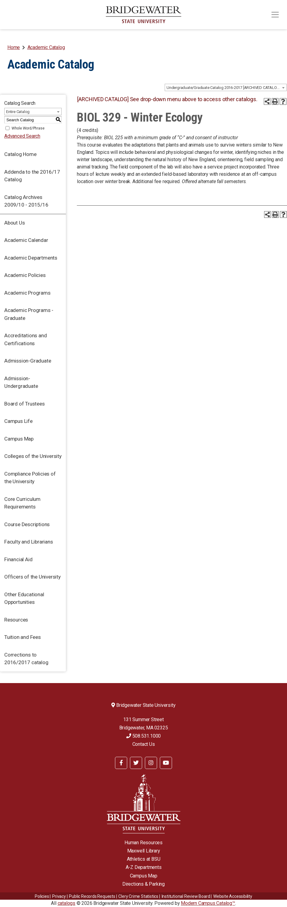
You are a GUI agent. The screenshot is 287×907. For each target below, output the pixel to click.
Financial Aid (18, 559)
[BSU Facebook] (121, 763)
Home (13, 47)
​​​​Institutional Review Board (186, 896)
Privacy (59, 896)
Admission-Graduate (27, 361)
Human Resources (143, 842)
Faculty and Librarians (28, 542)
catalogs (66, 903)
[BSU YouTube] (166, 763)
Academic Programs (27, 293)
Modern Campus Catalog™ (208, 903)
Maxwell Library (143, 851)
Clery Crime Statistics (138, 896)
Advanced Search (22, 136)
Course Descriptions (27, 524)
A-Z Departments (144, 867)
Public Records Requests (92, 896)
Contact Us (143, 744)
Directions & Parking (143, 884)
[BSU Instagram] (151, 763)
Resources (16, 620)
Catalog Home (20, 154)
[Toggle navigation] (275, 14)
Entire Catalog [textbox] (18, 111)
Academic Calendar (26, 240)
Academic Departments (30, 258)
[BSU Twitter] (136, 763)
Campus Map (19, 439)
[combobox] (226, 87)
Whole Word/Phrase (28, 128)
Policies (42, 896)
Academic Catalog (46, 47)
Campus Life (18, 421)
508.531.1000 (143, 736)
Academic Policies (25, 275)
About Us (14, 223)
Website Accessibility (232, 896)
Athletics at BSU (143, 859)
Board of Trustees (24, 404)
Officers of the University (32, 577)
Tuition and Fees (22, 637)
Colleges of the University (33, 456)
